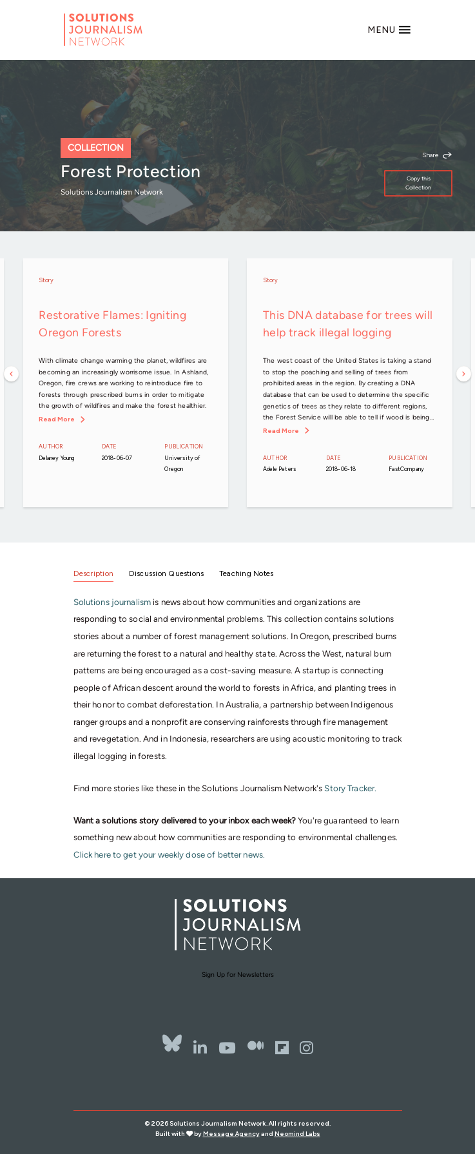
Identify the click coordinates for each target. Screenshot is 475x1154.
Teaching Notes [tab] (246, 573)
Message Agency (231, 1134)
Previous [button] (11, 374)
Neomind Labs (297, 1134)
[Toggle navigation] (389, 29)
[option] (126, 383)
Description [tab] (93, 573)
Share (430, 155)
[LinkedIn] (200, 1047)
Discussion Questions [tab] (166, 573)
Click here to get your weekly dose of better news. (169, 854)
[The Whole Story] (255, 1047)
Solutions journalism (112, 602)
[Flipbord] (282, 1047)
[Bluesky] (172, 1043)
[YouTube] (227, 1047)
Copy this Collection (418, 182)
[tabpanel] (237, 728)
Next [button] (464, 374)
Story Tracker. (350, 788)
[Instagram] (306, 1047)
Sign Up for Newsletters (238, 974)
